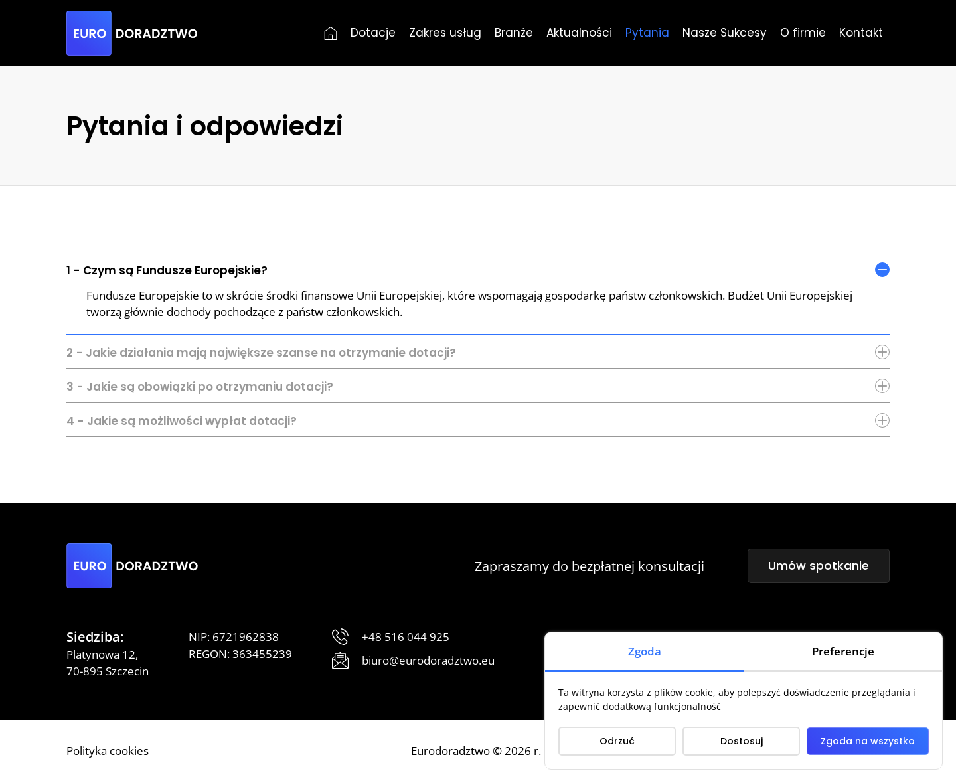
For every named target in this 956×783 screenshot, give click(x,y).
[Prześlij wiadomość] (413, 660)
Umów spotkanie (818, 565)
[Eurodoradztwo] (131, 33)
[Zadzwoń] (390, 637)
